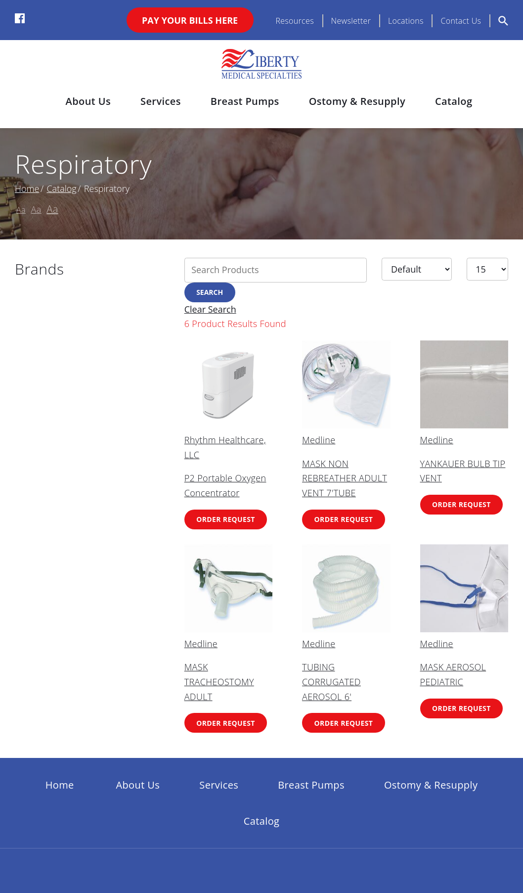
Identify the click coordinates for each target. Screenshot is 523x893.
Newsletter (351, 20)
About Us (88, 101)
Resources (294, 20)
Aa (21, 209)
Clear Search (210, 309)
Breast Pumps (245, 101)
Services (160, 101)
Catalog (453, 101)
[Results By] (487, 269)
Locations (406, 20)
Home (27, 188)
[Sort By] (416, 269)
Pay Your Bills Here (190, 20)
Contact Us (460, 20)
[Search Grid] (275, 270)
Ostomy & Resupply (357, 101)
